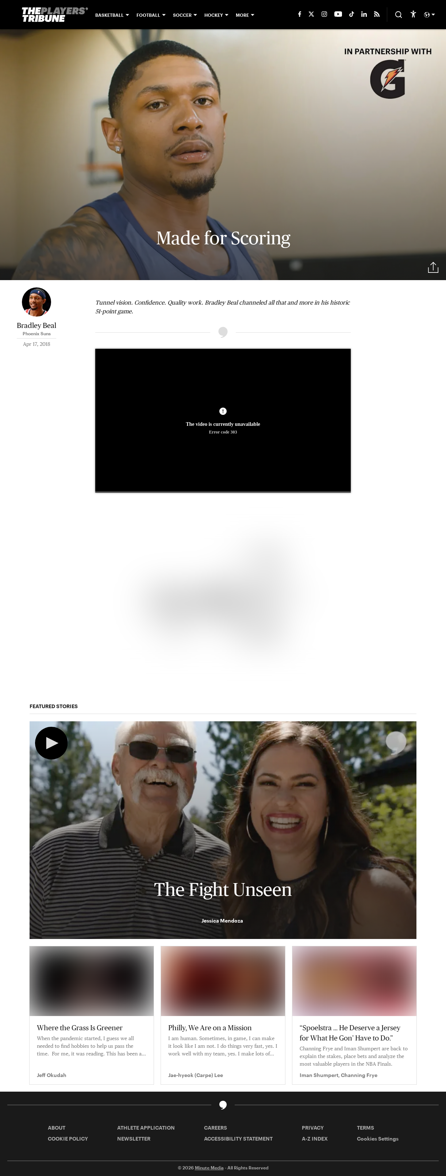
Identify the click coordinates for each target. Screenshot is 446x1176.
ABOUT (56, 1128)
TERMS (365, 1128)
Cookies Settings (378, 1138)
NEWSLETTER (133, 1138)
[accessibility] (413, 14)
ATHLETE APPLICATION (146, 1128)
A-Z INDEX (315, 1138)
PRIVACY (313, 1128)
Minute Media (209, 1167)
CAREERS (215, 1128)
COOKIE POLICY (68, 1138)
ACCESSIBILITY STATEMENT (238, 1138)
